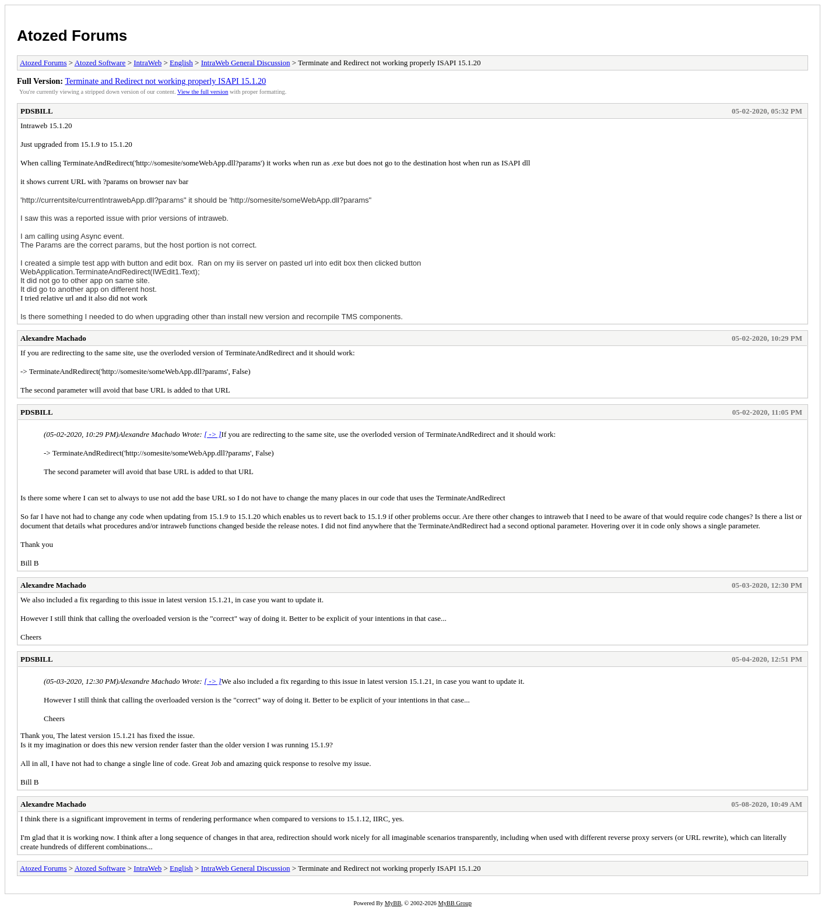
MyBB (393, 903)
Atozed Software (100, 62)
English (181, 62)
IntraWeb (148, 62)
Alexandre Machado (53, 338)
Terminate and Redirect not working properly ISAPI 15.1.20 (165, 81)
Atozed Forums (72, 35)
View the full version (202, 92)
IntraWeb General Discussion (245, 62)
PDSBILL (36, 111)
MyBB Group (454, 903)
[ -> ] (213, 434)
